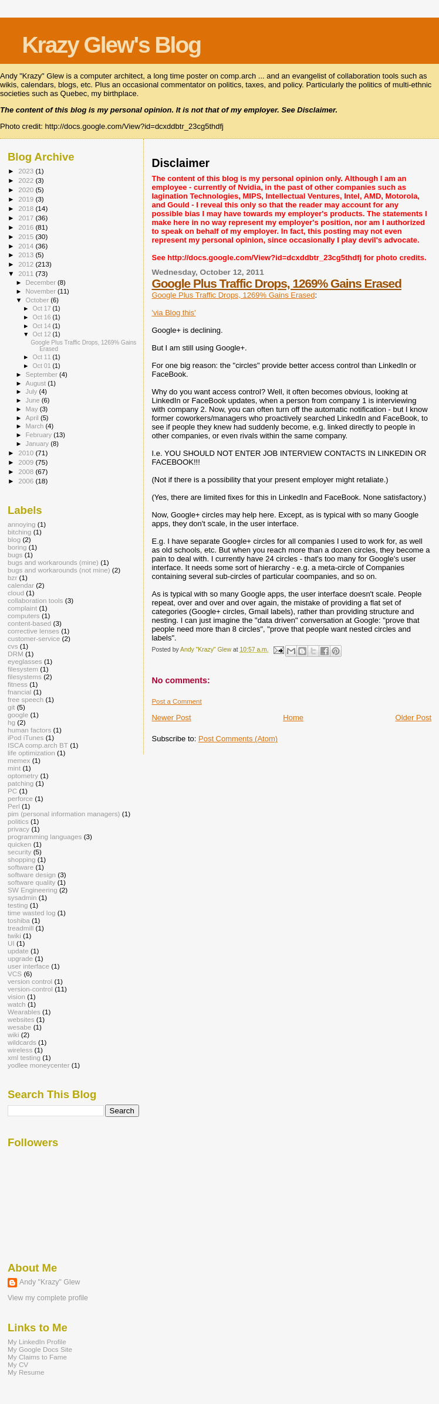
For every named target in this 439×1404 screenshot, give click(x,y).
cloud (16, 593)
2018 (26, 208)
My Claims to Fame (37, 1357)
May (33, 409)
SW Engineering (33, 890)
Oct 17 (42, 308)
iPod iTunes (25, 737)
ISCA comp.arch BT (38, 745)
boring (17, 547)
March (36, 426)
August (37, 383)
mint (14, 768)
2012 (26, 264)
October (38, 300)
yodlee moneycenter (39, 1065)
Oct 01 (42, 365)
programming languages (45, 836)
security (19, 852)
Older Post (413, 717)
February (40, 434)
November (42, 291)
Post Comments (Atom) (238, 738)
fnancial (19, 692)
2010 (26, 452)
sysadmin (22, 897)
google (18, 714)
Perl (14, 806)
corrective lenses (33, 631)
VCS (15, 973)
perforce (20, 798)
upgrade (20, 958)
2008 (26, 471)
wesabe (19, 1027)
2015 (26, 236)
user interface (28, 966)
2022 (26, 180)
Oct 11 (42, 356)
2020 (26, 189)
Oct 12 (42, 334)
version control (30, 981)
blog (14, 539)
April (33, 417)
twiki (14, 935)
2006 (26, 481)
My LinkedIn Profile (37, 1341)
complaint (22, 608)
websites (21, 1019)
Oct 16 (42, 317)
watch (17, 1004)
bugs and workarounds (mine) (53, 562)
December (42, 282)
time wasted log (31, 912)
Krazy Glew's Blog (111, 44)
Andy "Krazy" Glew (49, 1282)
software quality (31, 882)
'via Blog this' (173, 312)
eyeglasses (25, 661)
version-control (30, 989)
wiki (13, 1034)
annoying (22, 524)
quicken (19, 844)
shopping (22, 859)
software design (32, 874)
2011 (26, 273)
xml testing (24, 1057)
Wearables (24, 1011)
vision (16, 996)
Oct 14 (42, 325)
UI (11, 943)
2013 (26, 254)
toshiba (19, 920)
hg (11, 722)
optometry (23, 775)
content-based (29, 623)
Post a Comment (176, 701)
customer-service (34, 638)
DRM (15, 653)
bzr (12, 577)
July (32, 391)
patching (20, 783)
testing (18, 905)
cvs (13, 646)
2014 (26, 246)
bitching (19, 532)
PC (12, 791)
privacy (18, 829)
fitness (18, 684)
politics (18, 821)
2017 (26, 217)
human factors (29, 730)
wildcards (22, 1042)
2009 (26, 462)
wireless (20, 1050)
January (38, 443)
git (11, 707)
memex (19, 760)
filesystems (25, 676)
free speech (25, 699)
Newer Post (171, 717)
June (34, 400)
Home (293, 717)
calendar (21, 585)
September (43, 374)
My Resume (26, 1372)
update (18, 951)
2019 (26, 199)
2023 (26, 171)
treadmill (20, 928)
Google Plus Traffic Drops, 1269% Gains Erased (276, 283)
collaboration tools (35, 600)
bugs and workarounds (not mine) (59, 570)
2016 (26, 227)
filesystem (23, 669)
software (20, 867)
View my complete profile (48, 1298)
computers (24, 615)
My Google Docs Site (40, 1349)
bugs (15, 554)
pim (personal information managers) (64, 813)
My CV (18, 1364)
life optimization (31, 752)
